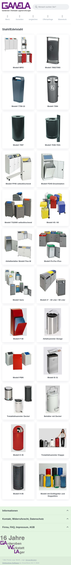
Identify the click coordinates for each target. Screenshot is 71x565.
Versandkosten (31, 560)
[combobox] (51, 7)
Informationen (10, 510)
